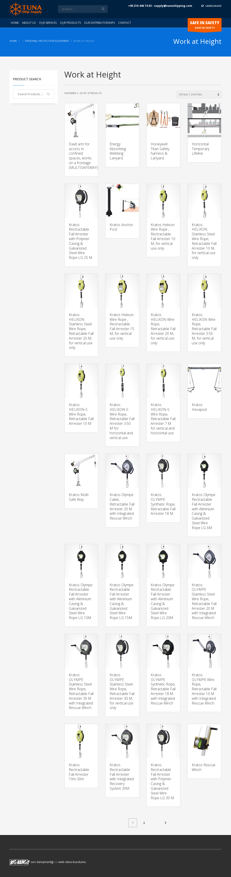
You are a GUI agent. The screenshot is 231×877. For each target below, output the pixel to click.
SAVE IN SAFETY (205, 25)
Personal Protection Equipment (47, 41)
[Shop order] (199, 94)
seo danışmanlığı (42, 862)
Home (13, 41)
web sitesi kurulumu (72, 862)
